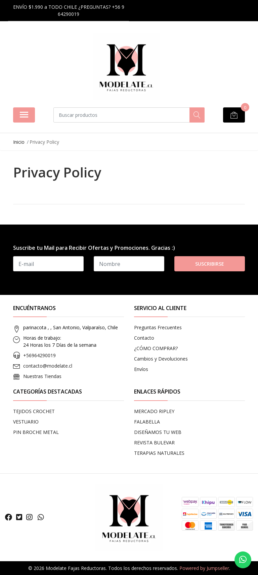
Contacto (144, 338)
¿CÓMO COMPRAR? (156, 348)
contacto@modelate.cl (47, 366)
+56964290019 (39, 355)
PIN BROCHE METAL (36, 432)
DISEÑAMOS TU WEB (157, 432)
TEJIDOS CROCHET (34, 411)
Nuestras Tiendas (42, 376)
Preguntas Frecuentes (158, 327)
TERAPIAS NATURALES (159, 453)
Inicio (19, 142)
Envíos (141, 369)
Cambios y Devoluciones (161, 359)
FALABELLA (147, 421)
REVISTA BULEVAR (154, 442)
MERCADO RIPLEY (154, 411)
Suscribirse (209, 264)
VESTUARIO (26, 421)
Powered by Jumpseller (204, 568)
